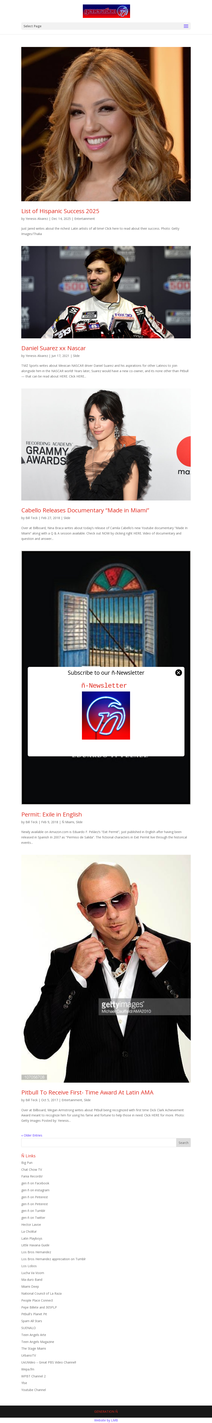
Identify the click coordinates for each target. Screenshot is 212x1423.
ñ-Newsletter (106, 685)
